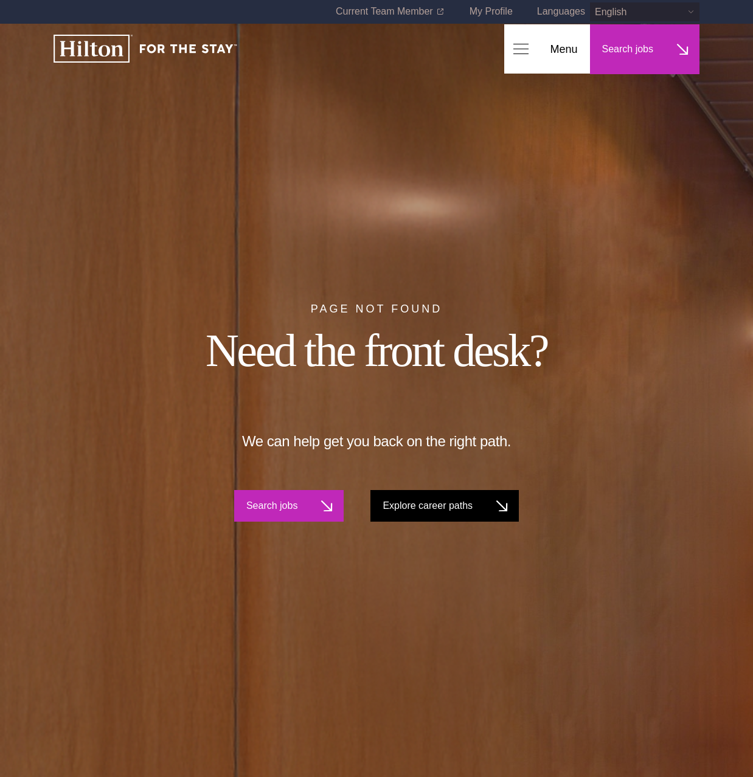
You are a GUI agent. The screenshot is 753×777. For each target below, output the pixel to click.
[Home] (145, 49)
